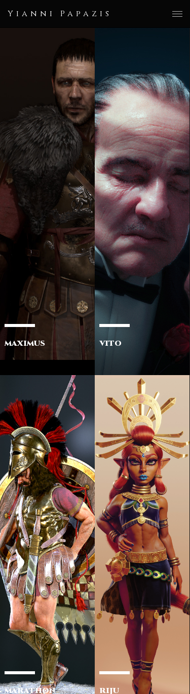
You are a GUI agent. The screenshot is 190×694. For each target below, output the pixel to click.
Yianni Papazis (60, 13)
